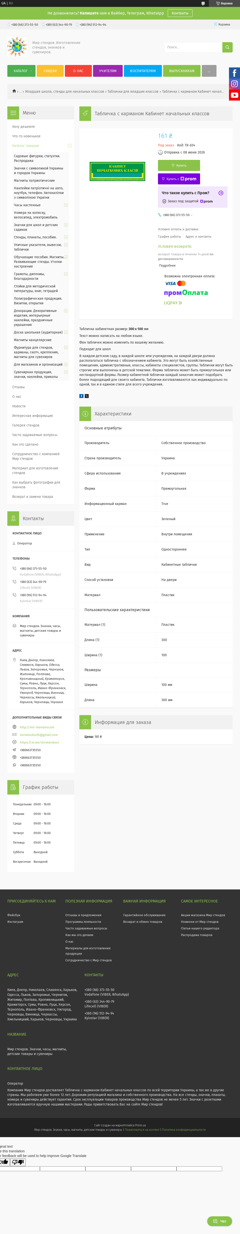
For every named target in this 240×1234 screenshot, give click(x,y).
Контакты (180, 13)
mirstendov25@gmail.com (39, 735)
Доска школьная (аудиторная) (38, 332)
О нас (78, 71)
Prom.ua (140, 1125)
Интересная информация (32, 416)
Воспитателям (143, 71)
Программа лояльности (83, 922)
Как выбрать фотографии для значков (36, 484)
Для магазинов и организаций (38, 364)
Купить (181, 165)
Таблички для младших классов (133, 92)
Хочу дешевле (23, 127)
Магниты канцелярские (33, 340)
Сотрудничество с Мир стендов (88, 960)
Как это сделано (25, 444)
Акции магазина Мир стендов (203, 915)
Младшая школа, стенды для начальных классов (64, 92)
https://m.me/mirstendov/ (39, 742)
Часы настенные (27, 205)
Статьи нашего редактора (200, 928)
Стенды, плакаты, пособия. (35, 237)
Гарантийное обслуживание (144, 915)
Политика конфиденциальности (184, 1129)
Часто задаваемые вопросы (34, 435)
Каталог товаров (25, 146)
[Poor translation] (18, 1162)
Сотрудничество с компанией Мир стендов (36, 456)
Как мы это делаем (79, 935)
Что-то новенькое (26, 136)
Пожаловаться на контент (142, 1129)
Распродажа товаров (196, 935)
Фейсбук (13, 915)
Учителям (108, 71)
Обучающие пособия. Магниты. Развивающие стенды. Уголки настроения (39, 262)
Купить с (181, 179)
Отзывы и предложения (83, 915)
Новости (18, 406)
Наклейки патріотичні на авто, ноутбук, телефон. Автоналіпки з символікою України (39, 193)
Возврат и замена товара (32, 497)
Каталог (21, 71)
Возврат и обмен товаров (142, 922)
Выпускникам (181, 71)
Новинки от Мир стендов (199, 922)
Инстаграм (15, 922)
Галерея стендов (25, 425)
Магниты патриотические (34, 181)
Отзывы (18, 387)
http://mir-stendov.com (37, 727)
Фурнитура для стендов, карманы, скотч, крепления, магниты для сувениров (36, 352)
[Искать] (227, 47)
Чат (219, 1221)
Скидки (50, 71)
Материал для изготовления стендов (35, 470)
